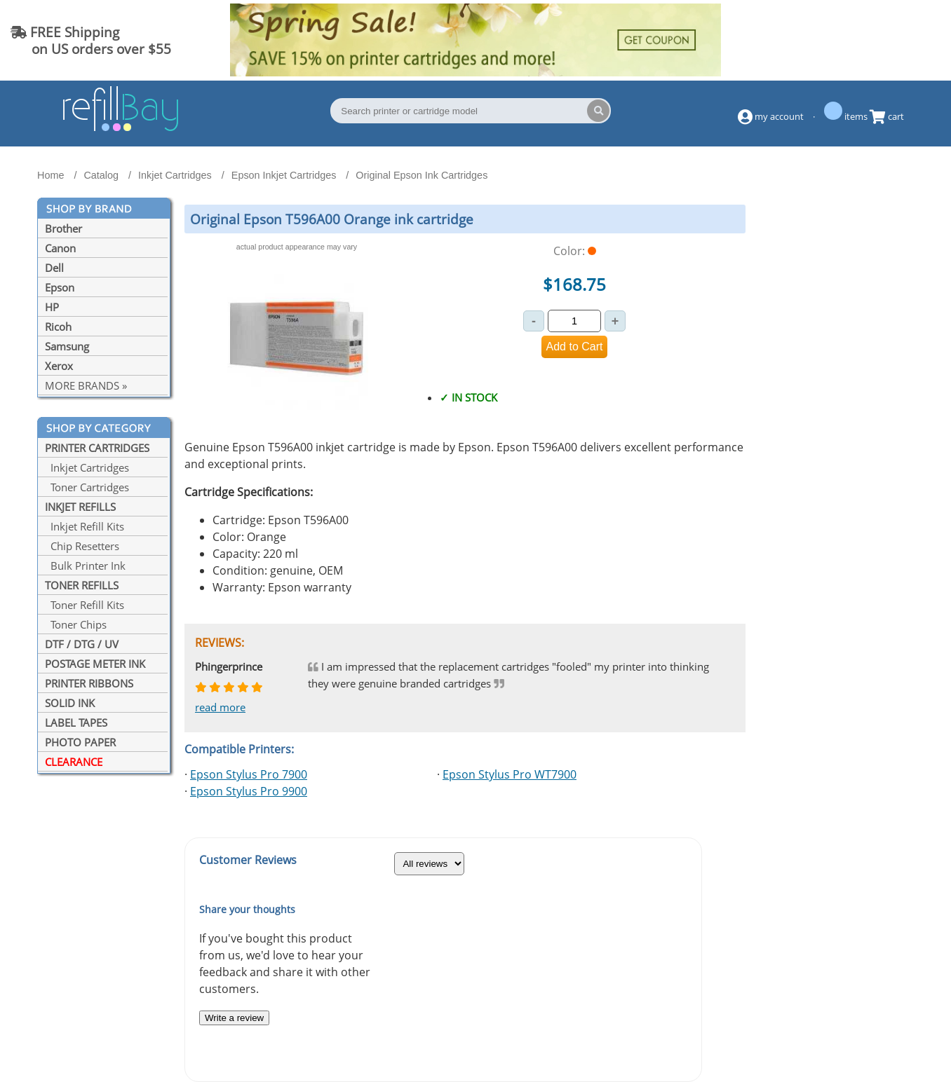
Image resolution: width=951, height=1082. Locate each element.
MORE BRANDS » (86, 385)
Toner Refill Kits (84, 605)
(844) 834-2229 (883, 40)
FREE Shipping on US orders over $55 (91, 40)
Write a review (234, 1018)
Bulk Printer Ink (85, 566)
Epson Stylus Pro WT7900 (509, 774)
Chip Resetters (82, 546)
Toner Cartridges (87, 487)
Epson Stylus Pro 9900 (248, 791)
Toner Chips (76, 624)
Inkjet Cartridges (87, 467)
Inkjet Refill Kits (84, 526)
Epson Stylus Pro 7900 (248, 774)
